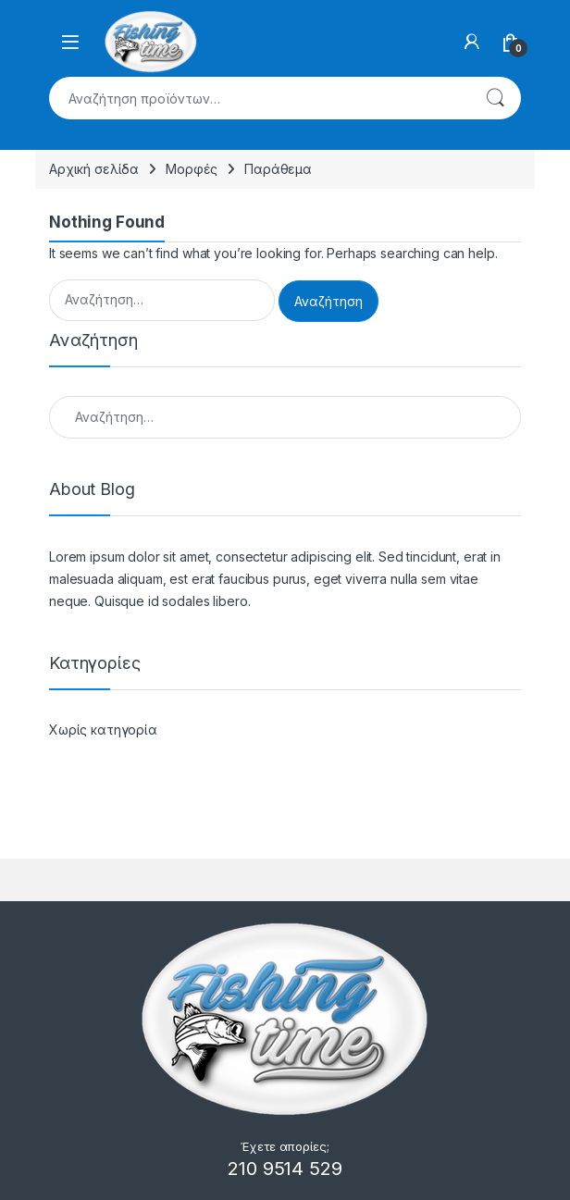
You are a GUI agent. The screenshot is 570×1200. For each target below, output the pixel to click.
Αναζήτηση (495, 98)
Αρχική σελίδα (94, 169)
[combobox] (259, 98)
